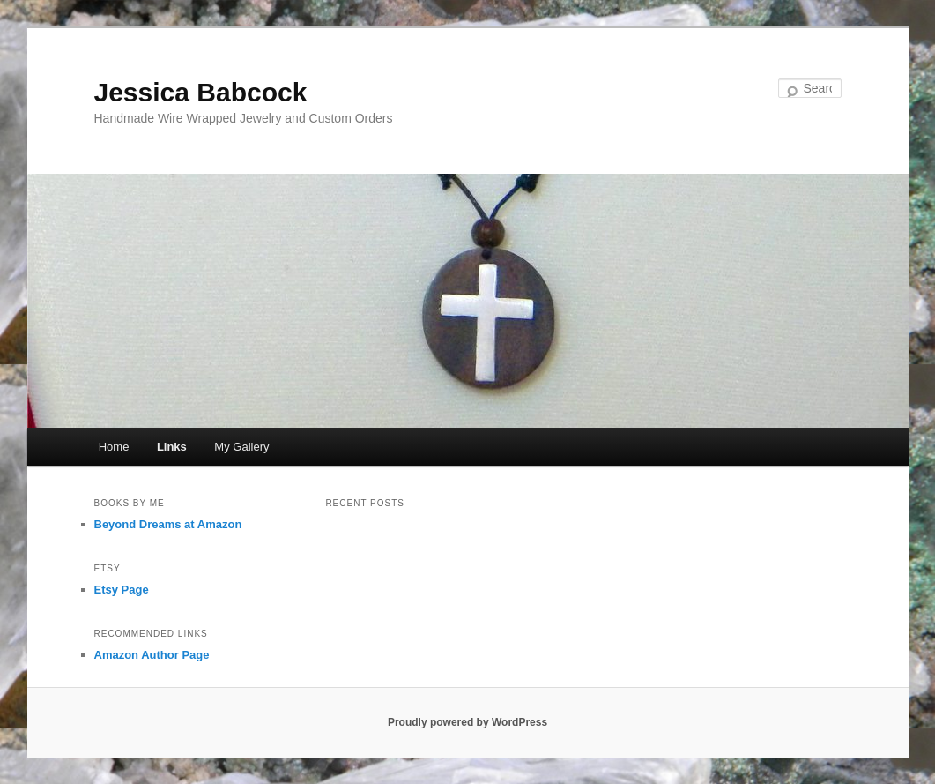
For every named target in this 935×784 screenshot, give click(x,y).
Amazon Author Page (152, 654)
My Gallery (241, 446)
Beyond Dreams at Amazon (168, 524)
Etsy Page (121, 589)
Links (172, 446)
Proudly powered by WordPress (467, 722)
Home (114, 446)
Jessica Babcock (201, 92)
